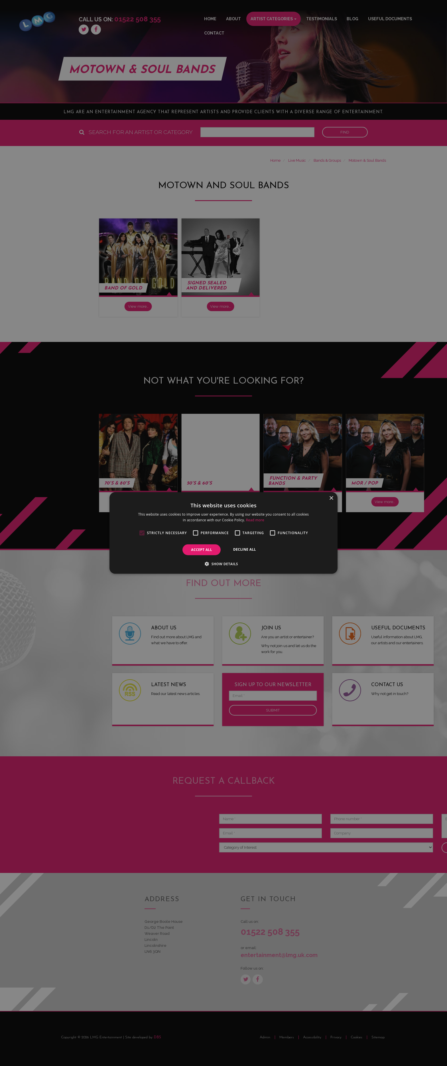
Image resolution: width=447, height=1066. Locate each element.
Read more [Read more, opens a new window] (255, 520)
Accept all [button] (201, 549)
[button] (223, 564)
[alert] (223, 533)
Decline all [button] (244, 549)
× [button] (331, 498)
